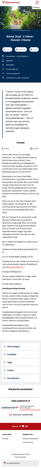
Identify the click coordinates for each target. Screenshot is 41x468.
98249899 (10, 65)
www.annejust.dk (13, 74)
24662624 (9, 61)
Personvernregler (20, 457)
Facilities (10, 354)
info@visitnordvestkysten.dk (30, 410)
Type (8, 362)
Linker (9, 370)
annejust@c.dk (12, 69)
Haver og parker (23, 78)
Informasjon (12, 346)
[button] (30, 2)
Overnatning (28, 442)
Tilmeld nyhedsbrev (31, 439)
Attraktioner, (11, 78)
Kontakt (5, 439)
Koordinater (12, 378)
